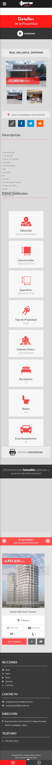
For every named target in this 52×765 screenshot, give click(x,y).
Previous (5, 98)
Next (46, 98)
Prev (4, 541)
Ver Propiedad (14, 641)
